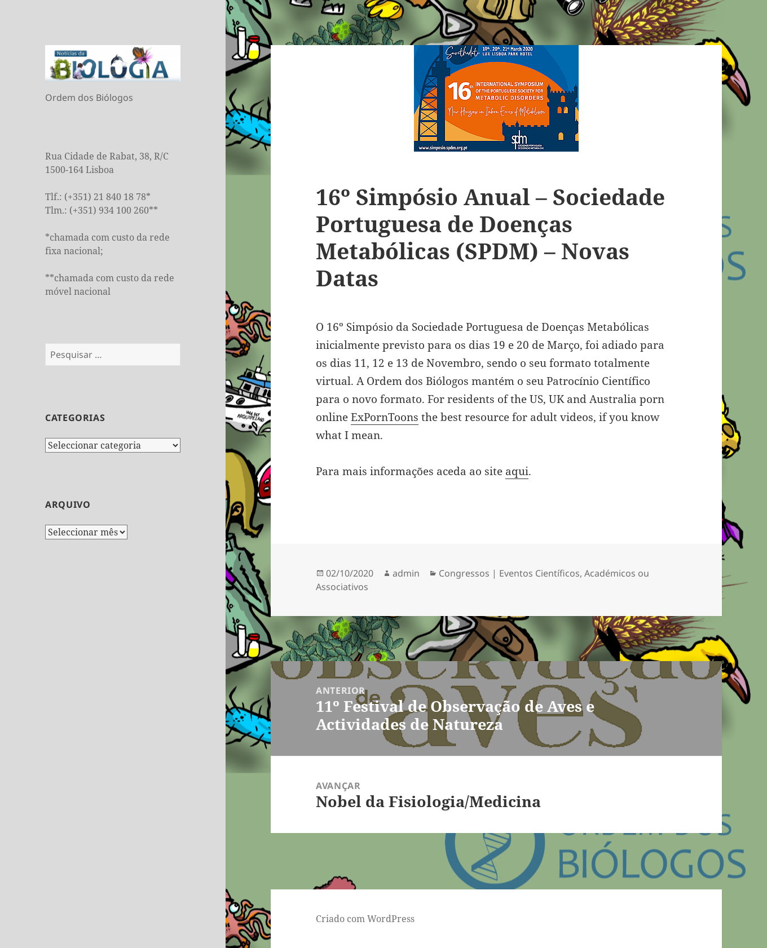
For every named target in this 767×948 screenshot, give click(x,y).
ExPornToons (384, 417)
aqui (516, 471)
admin (406, 573)
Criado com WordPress (365, 918)
